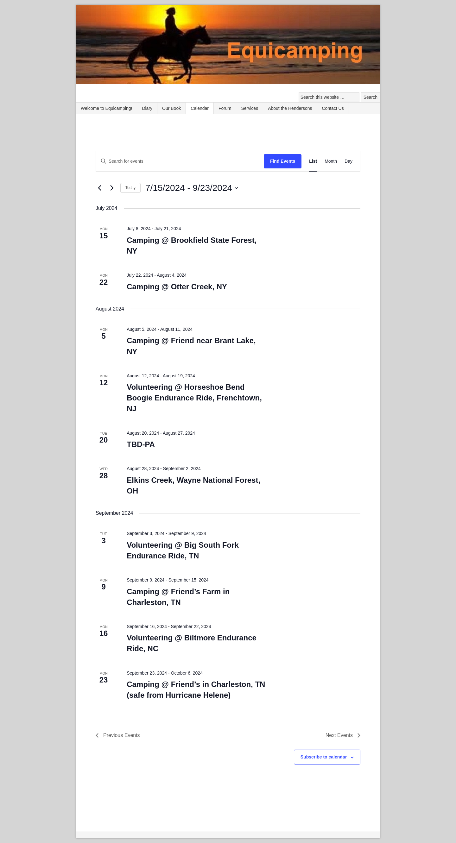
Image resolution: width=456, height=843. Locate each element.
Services (249, 108)
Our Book (171, 108)
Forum (224, 108)
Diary (147, 108)
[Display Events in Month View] (331, 161)
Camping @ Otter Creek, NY (177, 286)
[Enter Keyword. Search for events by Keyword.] (180, 161)
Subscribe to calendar (324, 756)
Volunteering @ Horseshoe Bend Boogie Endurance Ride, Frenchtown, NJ (194, 398)
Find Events (282, 161)
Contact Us (333, 108)
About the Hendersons (290, 108)
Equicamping (228, 45)
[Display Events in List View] (313, 161)
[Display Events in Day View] (348, 161)
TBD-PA (141, 444)
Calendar (200, 108)
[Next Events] (112, 188)
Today (130, 188)
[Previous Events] (99, 188)
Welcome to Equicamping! (106, 108)
